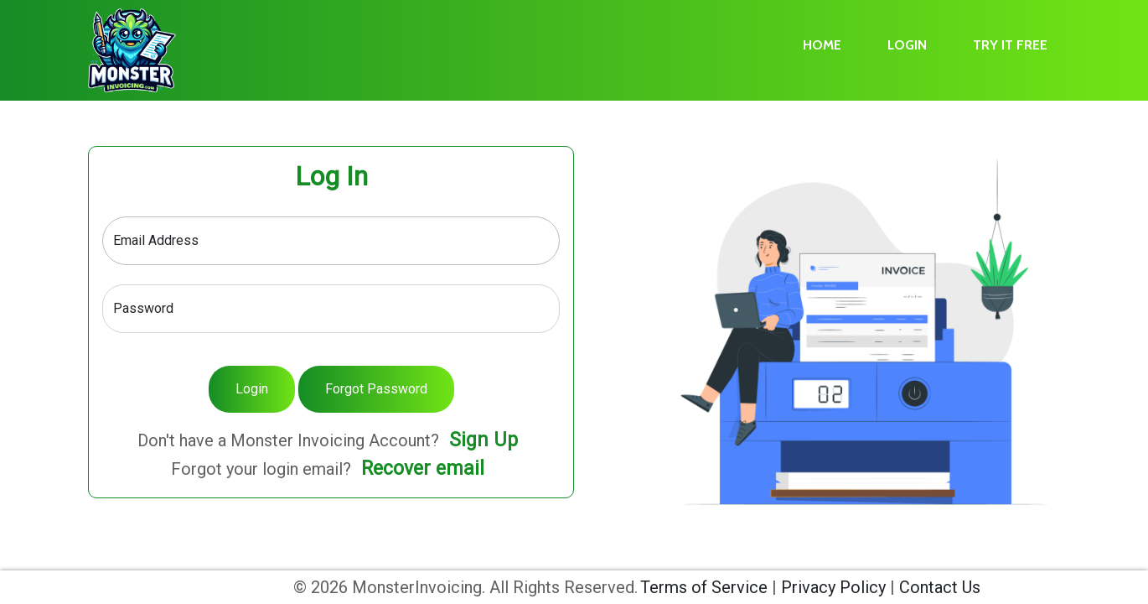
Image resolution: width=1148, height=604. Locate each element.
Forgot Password (376, 389)
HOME (822, 45)
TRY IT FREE (1010, 45)
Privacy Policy (833, 587)
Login (251, 389)
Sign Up (483, 440)
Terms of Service (704, 587)
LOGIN (907, 45)
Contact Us (939, 587)
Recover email (422, 468)
